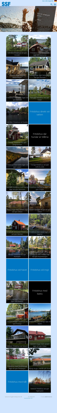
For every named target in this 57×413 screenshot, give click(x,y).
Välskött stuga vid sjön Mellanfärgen (17, 76)
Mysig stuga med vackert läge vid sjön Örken (17, 210)
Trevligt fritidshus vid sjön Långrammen (17, 143)
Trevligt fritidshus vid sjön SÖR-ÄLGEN (40, 166)
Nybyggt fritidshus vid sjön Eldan (39, 98)
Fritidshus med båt (17, 381)
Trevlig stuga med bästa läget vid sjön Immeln (39, 76)
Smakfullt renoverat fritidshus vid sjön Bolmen (17, 233)
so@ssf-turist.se (48, 396)
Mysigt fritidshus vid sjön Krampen (17, 255)
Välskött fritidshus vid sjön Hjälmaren (39, 390)
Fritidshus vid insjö (40, 269)
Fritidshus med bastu (39, 292)
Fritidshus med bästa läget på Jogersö (39, 233)
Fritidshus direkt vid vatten (40, 113)
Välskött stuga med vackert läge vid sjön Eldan (40, 345)
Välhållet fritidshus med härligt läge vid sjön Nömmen (17, 188)
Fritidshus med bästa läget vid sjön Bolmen (17, 98)
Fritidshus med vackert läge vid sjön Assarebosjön (40, 255)
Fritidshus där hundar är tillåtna (39, 135)
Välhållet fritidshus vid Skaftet (17, 122)
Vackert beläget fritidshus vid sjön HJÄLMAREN (17, 300)
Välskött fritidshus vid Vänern (17, 346)
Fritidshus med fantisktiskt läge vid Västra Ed (39, 54)
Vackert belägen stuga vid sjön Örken (40, 210)
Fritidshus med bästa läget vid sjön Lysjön (17, 166)
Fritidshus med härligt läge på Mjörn (40, 322)
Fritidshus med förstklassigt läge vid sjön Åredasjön (17, 367)
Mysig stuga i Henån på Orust (39, 368)
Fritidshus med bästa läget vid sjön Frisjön (40, 188)
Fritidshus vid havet (17, 269)
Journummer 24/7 (28, 398)
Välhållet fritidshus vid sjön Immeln (17, 54)
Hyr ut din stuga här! (47, 1)
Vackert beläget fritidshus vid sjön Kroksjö (17, 322)
